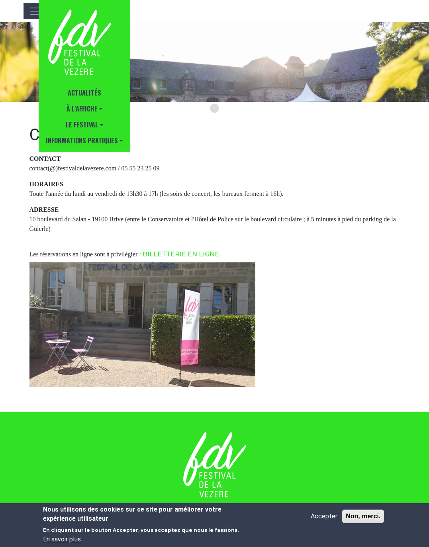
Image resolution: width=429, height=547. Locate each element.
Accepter (324, 516)
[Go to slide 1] (214, 108)
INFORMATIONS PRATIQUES (82, 140)
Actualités (84, 93)
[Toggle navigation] (35, 11)
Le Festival (82, 124)
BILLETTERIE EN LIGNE (181, 254)
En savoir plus (62, 539)
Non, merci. (363, 516)
